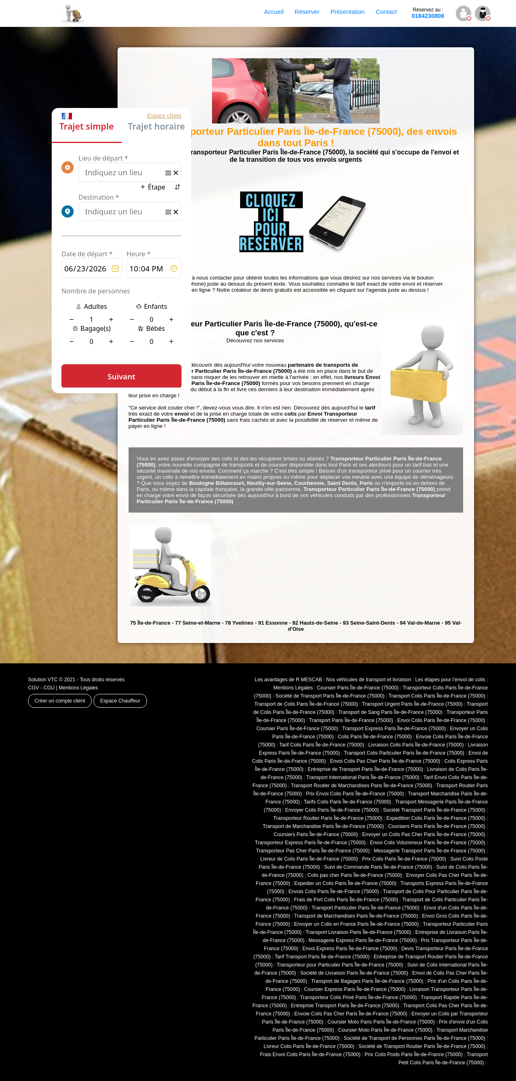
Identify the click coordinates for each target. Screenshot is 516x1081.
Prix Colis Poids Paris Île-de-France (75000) (414, 1054)
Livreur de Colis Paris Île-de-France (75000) (309, 859)
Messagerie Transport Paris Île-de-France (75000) (429, 851)
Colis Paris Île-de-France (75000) (375, 737)
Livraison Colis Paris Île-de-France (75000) (416, 745)
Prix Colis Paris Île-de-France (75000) (404, 859)
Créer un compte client (60, 701)
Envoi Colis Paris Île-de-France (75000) (441, 720)
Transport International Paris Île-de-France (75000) (363, 777)
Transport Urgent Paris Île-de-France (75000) (412, 704)
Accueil (274, 11)
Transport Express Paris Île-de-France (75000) (394, 728)
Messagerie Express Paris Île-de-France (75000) (362, 940)
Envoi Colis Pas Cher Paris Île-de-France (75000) (385, 761)
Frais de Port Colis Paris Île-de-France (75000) (346, 900)
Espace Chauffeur (120, 701)
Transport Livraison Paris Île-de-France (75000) (358, 932)
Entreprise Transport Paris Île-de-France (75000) (345, 1005)
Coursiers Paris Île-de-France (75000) (316, 834)
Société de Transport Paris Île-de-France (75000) (330, 696)
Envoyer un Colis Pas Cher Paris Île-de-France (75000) (423, 834)
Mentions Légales (78, 688)
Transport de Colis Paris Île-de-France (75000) (306, 704)
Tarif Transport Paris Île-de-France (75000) (322, 957)
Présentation (347, 11)
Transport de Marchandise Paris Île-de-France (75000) (323, 826)
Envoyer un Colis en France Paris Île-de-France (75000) (356, 924)
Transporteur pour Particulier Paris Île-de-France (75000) (340, 965)
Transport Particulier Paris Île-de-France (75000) (366, 908)
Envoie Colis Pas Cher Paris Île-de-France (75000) (350, 1014)
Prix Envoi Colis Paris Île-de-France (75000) (355, 794)
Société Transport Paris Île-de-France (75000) (434, 810)
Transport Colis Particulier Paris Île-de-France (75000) (404, 753)
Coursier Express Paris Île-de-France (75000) (354, 989)
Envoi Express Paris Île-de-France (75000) (349, 948)
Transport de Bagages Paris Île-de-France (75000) (367, 981)
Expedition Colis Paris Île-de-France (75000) (435, 818)
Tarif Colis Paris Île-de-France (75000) (321, 745)
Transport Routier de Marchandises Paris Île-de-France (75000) (361, 785)
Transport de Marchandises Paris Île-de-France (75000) (356, 916)
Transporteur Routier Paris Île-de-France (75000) (328, 818)
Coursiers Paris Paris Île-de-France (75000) (436, 826)
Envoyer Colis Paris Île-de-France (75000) (332, 810)
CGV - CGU (41, 688)
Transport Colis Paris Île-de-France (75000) (437, 696)
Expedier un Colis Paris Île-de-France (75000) (345, 883)
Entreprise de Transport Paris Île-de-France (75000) (365, 769)
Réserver (307, 11)
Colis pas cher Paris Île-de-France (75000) (354, 875)
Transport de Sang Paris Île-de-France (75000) (390, 712)
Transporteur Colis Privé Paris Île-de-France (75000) (358, 997)
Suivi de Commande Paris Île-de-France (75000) (378, 867)
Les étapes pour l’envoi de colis (450, 680)
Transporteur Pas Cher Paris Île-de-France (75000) (313, 851)
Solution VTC (43, 680)
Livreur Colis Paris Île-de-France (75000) (309, 1046)
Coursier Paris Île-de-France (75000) (358, 688)
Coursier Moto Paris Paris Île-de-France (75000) (381, 1022)
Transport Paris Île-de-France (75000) (351, 720)
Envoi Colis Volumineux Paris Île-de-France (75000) (427, 842)
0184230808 (428, 13)
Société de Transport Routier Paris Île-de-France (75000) (422, 1046)
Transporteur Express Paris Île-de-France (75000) (310, 842)
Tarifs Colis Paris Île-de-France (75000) (347, 802)
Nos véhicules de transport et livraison (368, 680)
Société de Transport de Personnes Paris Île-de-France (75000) (414, 1038)
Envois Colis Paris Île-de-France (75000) (334, 891)
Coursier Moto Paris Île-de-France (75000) (385, 1030)
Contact (386, 11)
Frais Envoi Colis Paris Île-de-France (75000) (310, 1054)
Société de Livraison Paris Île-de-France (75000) (354, 973)
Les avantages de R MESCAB (288, 680)
